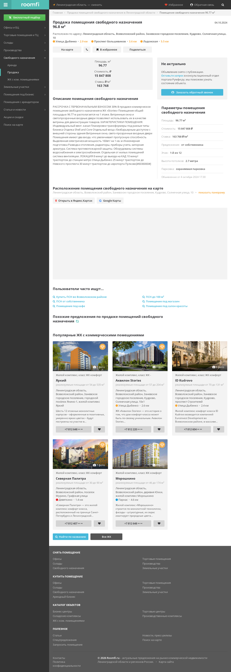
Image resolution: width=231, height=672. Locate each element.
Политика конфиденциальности (67, 663)
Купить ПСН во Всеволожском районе (80, 297)
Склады (57, 563)
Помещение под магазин (160, 301)
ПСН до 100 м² (153, 297)
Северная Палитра (71, 478)
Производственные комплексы (162, 616)
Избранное (174, 5)
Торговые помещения (156, 559)
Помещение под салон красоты (165, 306)
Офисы (57, 559)
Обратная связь (202, 5)
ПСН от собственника (69, 301)
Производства (151, 563)
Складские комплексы (67, 616)
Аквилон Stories (128, 380)
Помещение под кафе (69, 306)
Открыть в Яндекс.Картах (73, 200)
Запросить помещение (67, 644)
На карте (67, 49)
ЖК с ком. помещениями (69, 620)
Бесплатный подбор (24, 17)
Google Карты (110, 200)
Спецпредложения (65, 640)
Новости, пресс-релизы (157, 635)
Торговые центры (153, 611)
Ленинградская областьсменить (77, 5)
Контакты (59, 658)
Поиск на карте (152, 640)
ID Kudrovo (183, 380)
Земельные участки (155, 568)
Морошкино (125, 478)
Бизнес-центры (62, 611)
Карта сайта (166, 662)
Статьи (57, 635)
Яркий (61, 380)
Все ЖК (106, 537)
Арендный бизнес (64, 597)
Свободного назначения (68, 568)
